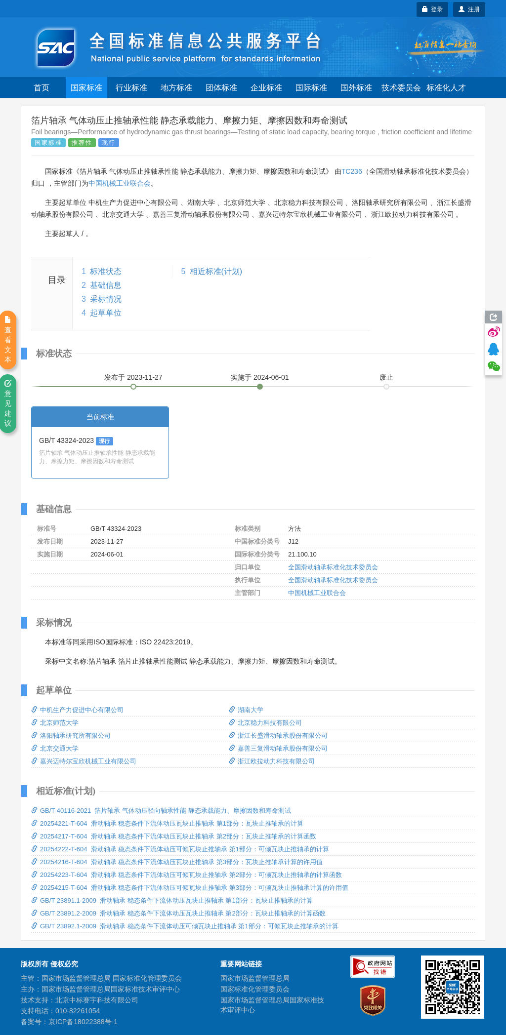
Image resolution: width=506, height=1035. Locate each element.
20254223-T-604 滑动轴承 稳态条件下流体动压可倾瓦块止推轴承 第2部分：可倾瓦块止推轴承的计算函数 (186, 874)
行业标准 (131, 87)
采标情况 (106, 299)
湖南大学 (246, 710)
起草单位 (106, 313)
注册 (469, 9)
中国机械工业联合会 (119, 183)
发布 (133, 377)
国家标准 (86, 87)
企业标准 (266, 87)
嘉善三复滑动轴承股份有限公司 (278, 748)
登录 (432, 9)
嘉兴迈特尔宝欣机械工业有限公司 (83, 761)
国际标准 (311, 87)
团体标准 (221, 87)
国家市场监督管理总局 (255, 978)
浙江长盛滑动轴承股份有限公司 (278, 735)
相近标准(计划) (216, 271)
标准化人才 (446, 87)
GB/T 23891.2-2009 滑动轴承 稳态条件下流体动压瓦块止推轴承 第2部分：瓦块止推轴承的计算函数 (178, 913)
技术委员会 (401, 87)
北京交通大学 (55, 748)
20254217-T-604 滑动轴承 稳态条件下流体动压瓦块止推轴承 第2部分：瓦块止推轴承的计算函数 (173, 836)
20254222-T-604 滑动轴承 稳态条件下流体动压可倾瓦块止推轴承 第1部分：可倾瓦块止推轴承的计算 (180, 849)
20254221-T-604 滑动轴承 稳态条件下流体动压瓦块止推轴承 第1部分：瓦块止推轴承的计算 (167, 823)
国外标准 (356, 87)
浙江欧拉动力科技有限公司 (272, 761)
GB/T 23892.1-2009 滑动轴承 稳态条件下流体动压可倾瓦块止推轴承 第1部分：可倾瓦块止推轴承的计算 (184, 926)
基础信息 (106, 285)
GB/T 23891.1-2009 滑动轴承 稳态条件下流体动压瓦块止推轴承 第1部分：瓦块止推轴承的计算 (172, 900)
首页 (41, 87)
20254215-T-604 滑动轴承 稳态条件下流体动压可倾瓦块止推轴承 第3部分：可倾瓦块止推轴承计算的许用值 (189, 887)
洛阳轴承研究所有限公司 (71, 735)
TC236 (351, 171)
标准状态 (106, 271)
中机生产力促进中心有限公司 (77, 710)
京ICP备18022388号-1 (83, 1022)
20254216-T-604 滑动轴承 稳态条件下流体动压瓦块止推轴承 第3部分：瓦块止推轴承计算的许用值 (177, 862)
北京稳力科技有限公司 (265, 722)
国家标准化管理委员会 (255, 989)
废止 (386, 377)
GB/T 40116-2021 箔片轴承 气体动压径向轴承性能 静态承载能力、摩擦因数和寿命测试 (161, 810)
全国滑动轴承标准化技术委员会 (333, 567)
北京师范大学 (55, 722)
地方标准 (176, 87)
